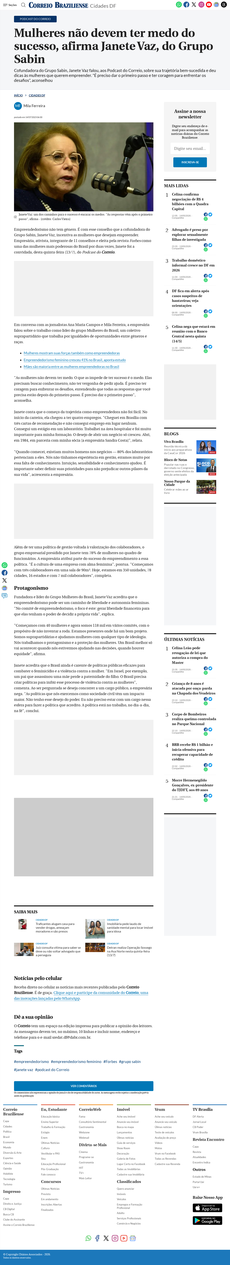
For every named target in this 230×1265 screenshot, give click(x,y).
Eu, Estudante (54, 1109)
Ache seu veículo (164, 1116)
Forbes (111, 1061)
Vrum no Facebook (165, 1153)
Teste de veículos (164, 1132)
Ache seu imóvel (126, 1116)
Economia (8, 1142)
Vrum (160, 1109)
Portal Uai (198, 1182)
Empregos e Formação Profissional (129, 1206)
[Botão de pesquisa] (22, 5)
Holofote (8, 1173)
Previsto (46, 1194)
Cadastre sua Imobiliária (130, 1174)
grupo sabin (131, 1061)
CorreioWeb (90, 1109)
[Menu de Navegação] (10, 5)
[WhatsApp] (179, 6)
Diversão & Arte (12, 1152)
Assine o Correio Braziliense (19, 1224)
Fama (82, 1116)
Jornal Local (199, 1121)
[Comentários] (5, 597)
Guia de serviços (126, 1142)
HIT (81, 1167)
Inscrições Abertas (51, 1204)
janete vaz (24, 1069)
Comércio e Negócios (129, 1223)
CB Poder (198, 1127)
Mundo (7, 1147)
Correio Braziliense (13, 1111)
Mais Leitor (85, 1178)
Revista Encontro (208, 1139)
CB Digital (9, 1209)
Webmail (84, 1137)
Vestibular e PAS (50, 1153)
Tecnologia (9, 1179)
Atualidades (199, 1157)
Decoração (123, 1153)
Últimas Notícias (50, 1142)
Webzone (84, 1132)
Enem (44, 1137)
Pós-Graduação (50, 1169)
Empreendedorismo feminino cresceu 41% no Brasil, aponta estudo (75, 360)
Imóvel (123, 1109)
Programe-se (86, 1157)
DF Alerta (198, 1116)
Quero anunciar (125, 1188)
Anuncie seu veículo (166, 1121)
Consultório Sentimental (92, 1121)
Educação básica (50, 1116)
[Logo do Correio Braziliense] (58, 5)
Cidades (7, 1126)
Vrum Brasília (200, 1132)
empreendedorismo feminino (77, 1061)
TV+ (81, 1172)
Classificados (129, 1181)
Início (18, 95)
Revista (197, 1152)
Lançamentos (124, 1132)
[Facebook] (186, 6)
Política (7, 1131)
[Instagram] (201, 6)
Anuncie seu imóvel (128, 1121)
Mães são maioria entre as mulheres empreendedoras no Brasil (71, 367)
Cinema (83, 1152)
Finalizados (47, 1209)
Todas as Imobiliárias (128, 1169)
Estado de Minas (202, 1176)
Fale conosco (48, 1174)
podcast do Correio (53, 1069)
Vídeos (158, 1142)
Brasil (6, 1136)
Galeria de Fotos (126, 1158)
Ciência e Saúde (12, 1163)
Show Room (123, 1148)
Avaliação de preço (165, 1137)
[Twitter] (194, 6)
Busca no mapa (125, 1127)
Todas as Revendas (165, 1158)
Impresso (12, 1191)
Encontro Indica (201, 1162)
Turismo (7, 1184)
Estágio (45, 1132)
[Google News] (216, 6)
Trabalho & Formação (53, 1127)
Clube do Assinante (14, 1219)
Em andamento (49, 1199)
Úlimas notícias (125, 1137)
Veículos (121, 1199)
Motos (158, 1148)
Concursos (51, 1181)
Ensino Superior (50, 1121)
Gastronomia (86, 1127)
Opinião (7, 1168)
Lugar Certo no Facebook (131, 1164)
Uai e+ (196, 1187)
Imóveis (121, 1194)
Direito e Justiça (12, 1203)
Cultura (45, 1148)
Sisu (43, 1158)
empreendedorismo (32, 1061)
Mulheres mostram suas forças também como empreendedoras (72, 353)
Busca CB (8, 1214)
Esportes (8, 1158)
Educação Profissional (53, 1164)
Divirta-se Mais (93, 1145)
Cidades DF (103, 5)
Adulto (120, 1213)
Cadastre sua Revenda (167, 1164)
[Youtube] (209, 6)
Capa (6, 1121)
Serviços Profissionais (129, 1218)
